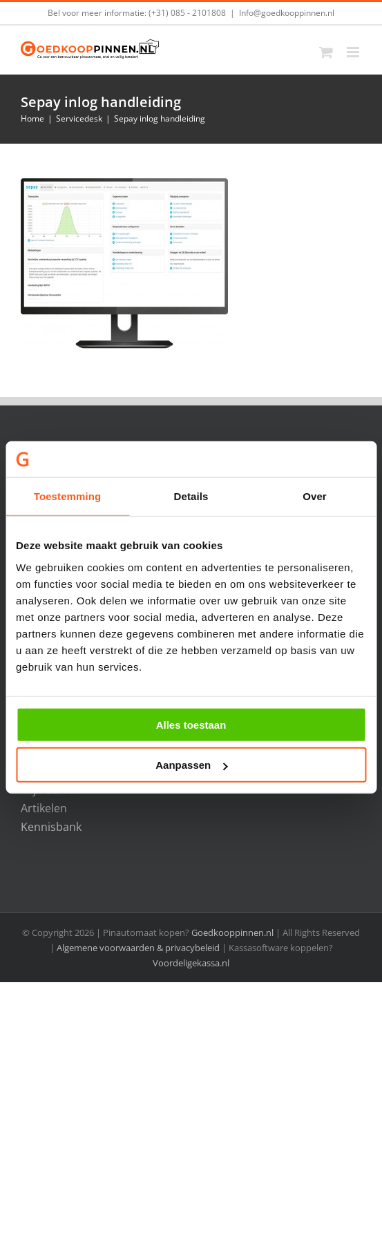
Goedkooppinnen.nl (232, 932)
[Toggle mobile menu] (354, 52)
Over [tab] (315, 496)
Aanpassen (191, 765)
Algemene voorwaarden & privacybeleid (139, 947)
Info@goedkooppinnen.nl (286, 13)
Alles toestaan (191, 725)
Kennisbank (51, 826)
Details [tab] (191, 496)
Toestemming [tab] (68, 496)
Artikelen (44, 808)
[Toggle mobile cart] (326, 52)
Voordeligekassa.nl (191, 963)
